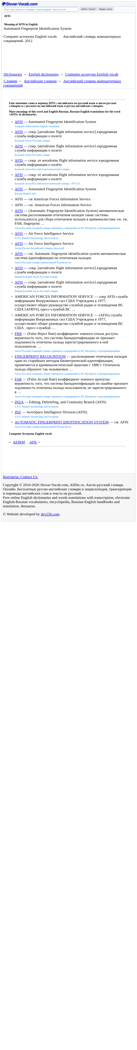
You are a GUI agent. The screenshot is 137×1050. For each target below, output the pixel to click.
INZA (19, 402)
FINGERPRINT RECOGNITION (40, 356)
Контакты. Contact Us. (20, 477)
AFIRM (19, 442)
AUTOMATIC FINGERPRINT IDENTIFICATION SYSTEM (62, 422)
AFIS (19, 122)
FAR (18, 379)
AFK (33, 442)
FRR (18, 334)
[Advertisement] (59, 59)
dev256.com (50, 514)
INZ (18, 412)
